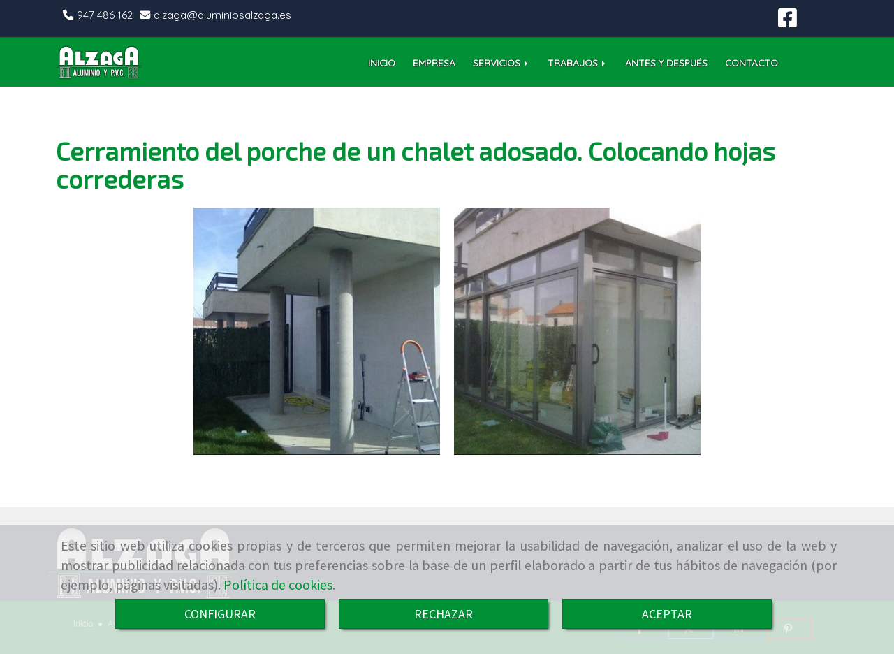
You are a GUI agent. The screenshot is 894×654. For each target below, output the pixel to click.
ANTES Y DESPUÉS (666, 62)
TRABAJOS (578, 62)
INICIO (381, 62)
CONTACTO (751, 62)
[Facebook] (787, 22)
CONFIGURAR (220, 614)
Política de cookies (278, 584)
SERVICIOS (501, 62)
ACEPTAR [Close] (667, 614)
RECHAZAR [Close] (443, 614)
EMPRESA (434, 62)
